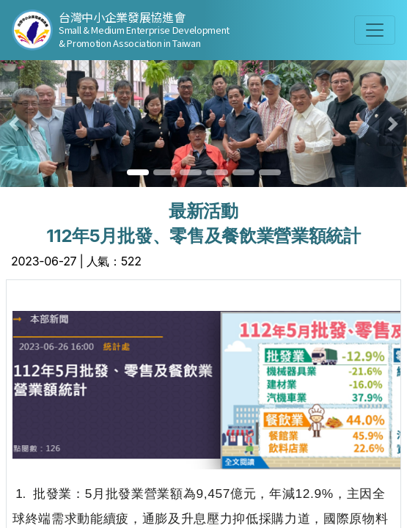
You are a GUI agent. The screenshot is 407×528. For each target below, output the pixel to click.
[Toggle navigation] (374, 30)
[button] (14, 123)
